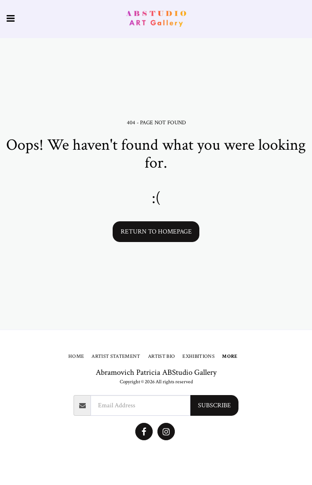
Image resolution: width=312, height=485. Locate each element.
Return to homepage (156, 231)
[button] (10, 18)
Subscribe (214, 405)
